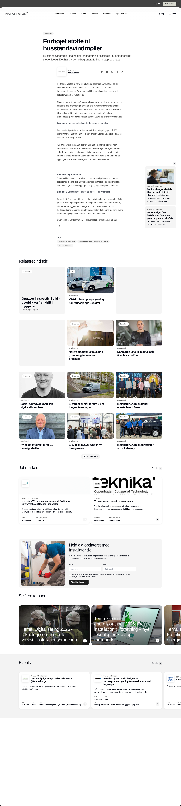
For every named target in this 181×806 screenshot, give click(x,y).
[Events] (73, 14)
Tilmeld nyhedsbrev (78, 582)
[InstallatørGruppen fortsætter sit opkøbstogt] (139, 431)
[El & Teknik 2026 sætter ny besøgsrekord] (90, 431)
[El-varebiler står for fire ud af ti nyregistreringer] (90, 390)
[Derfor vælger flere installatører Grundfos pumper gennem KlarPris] (160, 217)
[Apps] (83, 14)
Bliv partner (169, 4)
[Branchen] (48, 33)
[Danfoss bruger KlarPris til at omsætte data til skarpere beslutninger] (160, 185)
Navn (71, 565)
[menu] (172, 13)
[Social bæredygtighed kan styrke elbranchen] (42, 390)
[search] (161, 13)
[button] (174, 163)
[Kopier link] (122, 72)
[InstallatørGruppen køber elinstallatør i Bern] (139, 390)
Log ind (157, 4)
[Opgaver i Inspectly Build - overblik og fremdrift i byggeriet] (42, 290)
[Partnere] (107, 14)
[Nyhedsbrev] (121, 14)
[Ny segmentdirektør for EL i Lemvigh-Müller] (42, 431)
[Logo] (16, 13)
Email (105, 565)
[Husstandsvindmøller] (67, 241)
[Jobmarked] (59, 14)
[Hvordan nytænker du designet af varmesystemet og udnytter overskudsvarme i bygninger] (126, 690)
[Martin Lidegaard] (65, 245)
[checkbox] (70, 575)
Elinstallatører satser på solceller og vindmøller (89, 192)
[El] (72, 271)
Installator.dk (73, 73)
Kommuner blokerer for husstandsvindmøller (88, 123)
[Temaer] (94, 14)
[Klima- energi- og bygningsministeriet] (93, 241)
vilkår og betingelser (118, 574)
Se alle (156, 468)
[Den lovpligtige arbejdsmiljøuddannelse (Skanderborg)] (54, 690)
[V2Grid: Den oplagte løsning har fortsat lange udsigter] (90, 286)
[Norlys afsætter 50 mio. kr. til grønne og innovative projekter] (90, 340)
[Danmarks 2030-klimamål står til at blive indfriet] (139, 338)
